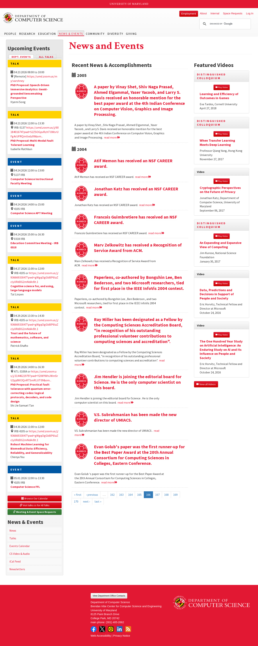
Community (95, 34)
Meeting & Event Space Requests (34, 512)
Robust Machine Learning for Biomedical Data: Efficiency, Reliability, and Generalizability (31, 448)
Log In (249, 13)
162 (112, 494)
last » (98, 501)
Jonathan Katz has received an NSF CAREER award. (136, 191)
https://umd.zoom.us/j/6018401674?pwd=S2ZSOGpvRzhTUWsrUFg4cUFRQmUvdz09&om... (34, 132)
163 (121, 494)
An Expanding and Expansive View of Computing (220, 245)
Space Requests (232, 13)
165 (139, 494)
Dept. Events (23, 56)
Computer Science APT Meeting (31, 213)
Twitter (102, 629)
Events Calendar (19, 546)
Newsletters (17, 569)
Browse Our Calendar (34, 498)
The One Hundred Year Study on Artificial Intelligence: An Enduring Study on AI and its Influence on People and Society (221, 349)
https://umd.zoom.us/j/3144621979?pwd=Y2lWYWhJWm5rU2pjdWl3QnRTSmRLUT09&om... (34, 376)
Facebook (94, 629)
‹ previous (92, 494)
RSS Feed (128, 629)
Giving (131, 34)
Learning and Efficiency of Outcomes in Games (219, 96)
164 (130, 494)
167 (157, 494)
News (12, 530)
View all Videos (206, 384)
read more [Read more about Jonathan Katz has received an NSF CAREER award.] (147, 205)
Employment (188, 13)
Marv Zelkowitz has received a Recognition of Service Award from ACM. (138, 247)
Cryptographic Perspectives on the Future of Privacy (220, 190)
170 (76, 501)
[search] (224, 24)
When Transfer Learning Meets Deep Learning (217, 142)
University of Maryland (129, 4)
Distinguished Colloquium (211, 76)
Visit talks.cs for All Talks (34, 505)
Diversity (115, 34)
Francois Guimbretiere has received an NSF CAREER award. (135, 219)
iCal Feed (15, 561)
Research (27, 34)
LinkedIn (119, 629)
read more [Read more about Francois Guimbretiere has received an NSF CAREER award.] (156, 233)
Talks (12, 538)
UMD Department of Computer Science (33, 18)
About (203, 13)
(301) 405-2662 (115, 622)
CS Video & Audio (19, 554)
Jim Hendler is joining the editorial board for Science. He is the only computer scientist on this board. (138, 382)
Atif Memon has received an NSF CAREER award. (133, 163)
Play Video (222, 87)
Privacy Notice (121, 635)
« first (77, 494)
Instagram (111, 629)
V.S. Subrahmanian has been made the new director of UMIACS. (135, 417)
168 (166, 494)
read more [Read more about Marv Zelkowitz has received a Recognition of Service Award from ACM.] (90, 265)
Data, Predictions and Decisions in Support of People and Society (217, 294)
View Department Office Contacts (109, 595)
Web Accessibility (101, 635)
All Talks (46, 56)
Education (47, 34)
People (10, 34)
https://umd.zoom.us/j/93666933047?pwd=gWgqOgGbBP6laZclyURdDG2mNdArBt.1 (34, 277)
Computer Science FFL (25, 487)
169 (175, 494)
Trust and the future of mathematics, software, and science (29, 337)
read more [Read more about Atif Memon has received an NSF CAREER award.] (143, 177)
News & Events (71, 34)
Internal (214, 13)
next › (86, 501)
